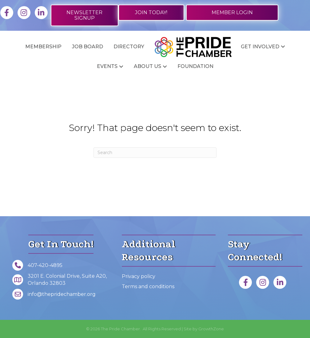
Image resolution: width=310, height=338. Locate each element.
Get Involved (260, 47)
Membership (43, 47)
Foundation (195, 66)
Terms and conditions (148, 286)
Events (107, 66)
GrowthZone (211, 328)
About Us (147, 66)
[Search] (155, 152)
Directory (128, 47)
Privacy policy (138, 276)
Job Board (87, 47)
